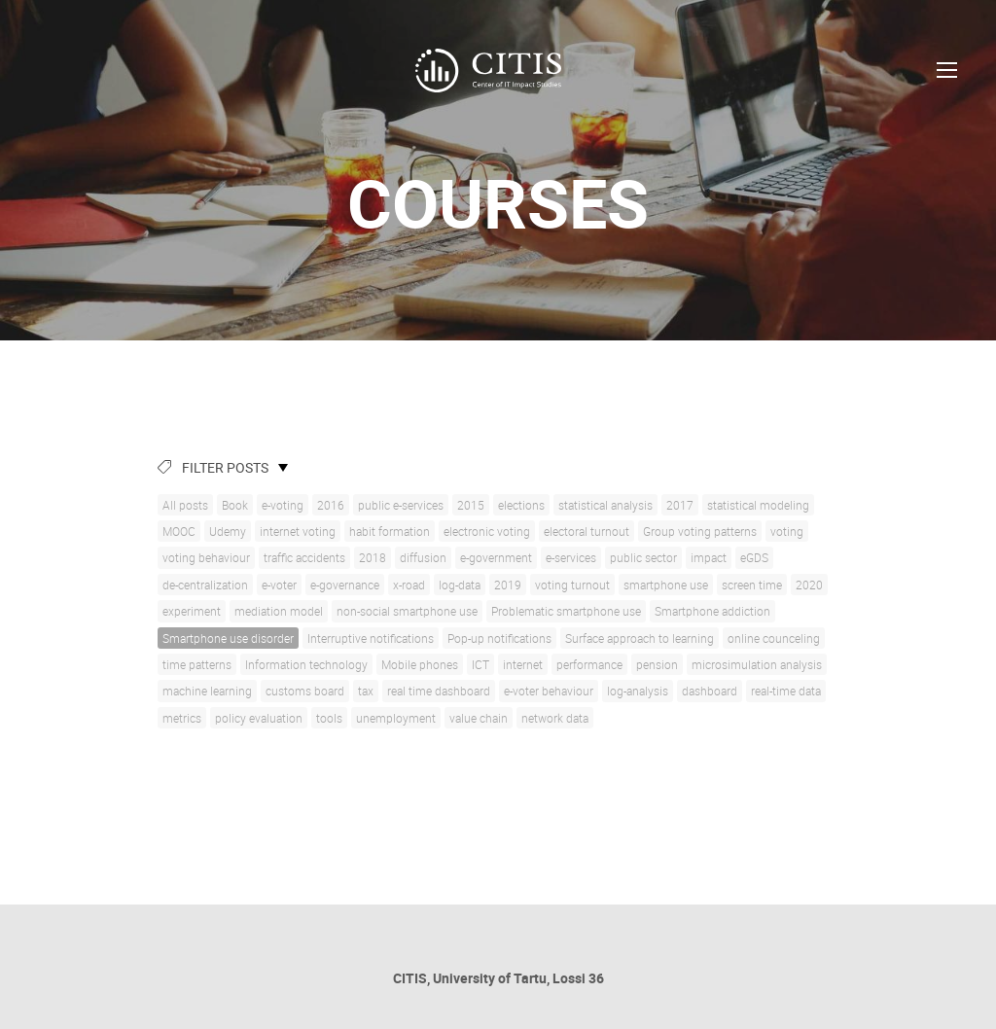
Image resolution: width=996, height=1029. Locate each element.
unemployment (396, 718)
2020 (809, 584)
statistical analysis (605, 505)
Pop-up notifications (499, 638)
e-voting (282, 505)
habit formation (389, 531)
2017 (680, 505)
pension (657, 664)
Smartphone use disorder (228, 638)
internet (523, 664)
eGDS (754, 557)
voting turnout (572, 584)
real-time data (786, 690)
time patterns (196, 664)
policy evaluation (258, 718)
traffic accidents (304, 557)
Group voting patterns (700, 531)
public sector (643, 557)
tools (329, 718)
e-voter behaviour (548, 690)
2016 (330, 505)
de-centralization (205, 584)
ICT (480, 664)
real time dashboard (438, 690)
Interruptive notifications (370, 638)
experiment (191, 611)
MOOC (179, 531)
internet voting (298, 531)
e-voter (279, 584)
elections (521, 505)
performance (589, 664)
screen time (752, 584)
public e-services (401, 505)
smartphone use (665, 584)
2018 (372, 557)
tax (366, 690)
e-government (496, 557)
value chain (478, 718)
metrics (181, 718)
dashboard (709, 690)
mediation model (278, 611)
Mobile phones (419, 664)
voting (786, 531)
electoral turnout (586, 531)
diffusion (423, 557)
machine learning (207, 690)
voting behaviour (206, 557)
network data (554, 718)
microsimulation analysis (757, 664)
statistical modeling (758, 505)
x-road (409, 584)
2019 (507, 584)
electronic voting (487, 531)
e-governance (344, 584)
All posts (185, 505)
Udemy (227, 531)
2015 (470, 505)
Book (235, 505)
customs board (305, 690)
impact (709, 557)
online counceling (774, 638)
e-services (571, 557)
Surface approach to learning (639, 638)
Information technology (306, 664)
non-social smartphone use (407, 611)
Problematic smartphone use (566, 611)
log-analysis (637, 690)
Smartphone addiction (712, 611)
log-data (459, 584)
